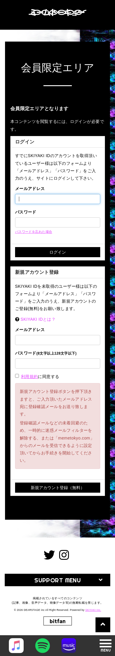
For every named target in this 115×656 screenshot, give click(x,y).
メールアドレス (30, 188)
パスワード (25, 212)
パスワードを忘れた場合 (33, 231)
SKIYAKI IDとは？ (38, 319)
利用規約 (29, 376)
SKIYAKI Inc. (93, 609)
